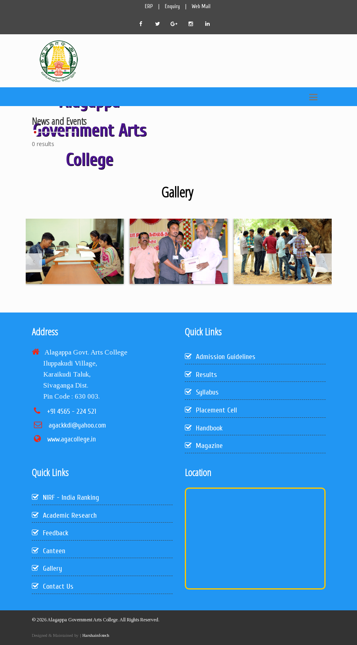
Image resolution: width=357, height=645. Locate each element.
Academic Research (64, 515)
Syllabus (202, 392)
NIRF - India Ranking (65, 497)
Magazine (204, 445)
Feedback (50, 533)
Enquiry (172, 6)
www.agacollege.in (71, 439)
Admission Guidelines (220, 356)
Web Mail (201, 6)
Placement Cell (211, 410)
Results (201, 374)
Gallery (47, 568)
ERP (149, 6)
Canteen (48, 551)
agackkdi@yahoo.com (77, 425)
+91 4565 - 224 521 (71, 411)
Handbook (204, 428)
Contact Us (52, 586)
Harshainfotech (95, 635)
